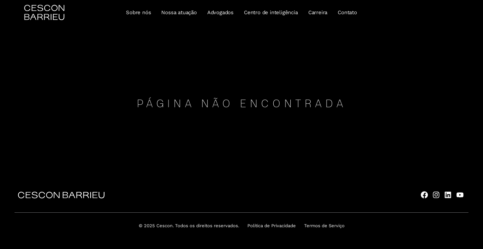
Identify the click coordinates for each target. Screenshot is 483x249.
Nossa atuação (179, 12)
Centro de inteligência (271, 12)
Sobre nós (138, 12)
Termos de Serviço (324, 225)
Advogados (220, 12)
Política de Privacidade (271, 225)
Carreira (317, 12)
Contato (347, 12)
